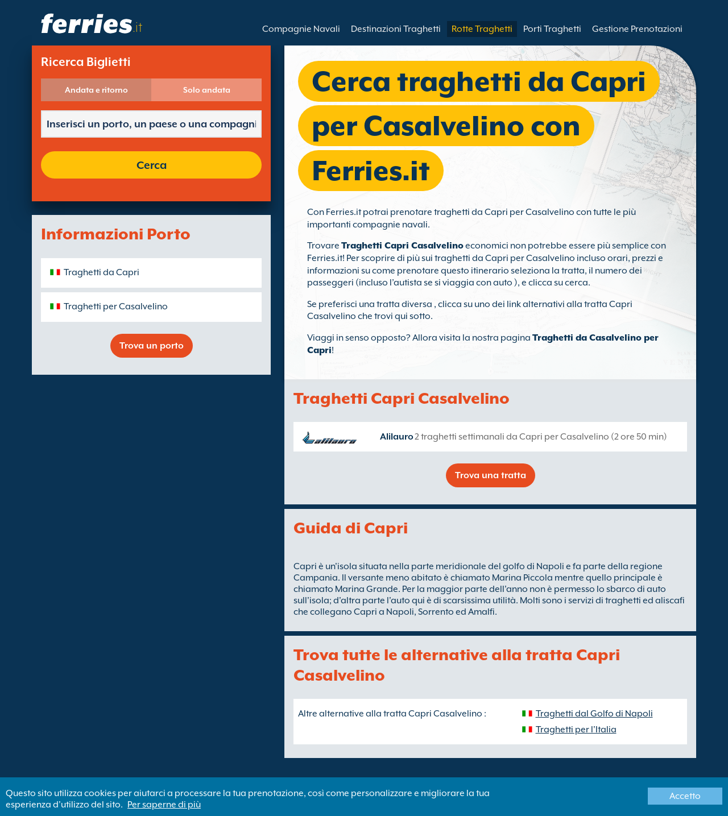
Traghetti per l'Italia (576, 729)
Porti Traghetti (552, 29)
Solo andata (206, 89)
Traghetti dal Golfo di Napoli (594, 714)
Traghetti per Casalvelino (116, 306)
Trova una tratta (490, 475)
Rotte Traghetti (482, 29)
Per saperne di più (164, 805)
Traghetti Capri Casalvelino (402, 246)
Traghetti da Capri (101, 272)
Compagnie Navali (301, 29)
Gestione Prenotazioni (637, 29)
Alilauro (396, 437)
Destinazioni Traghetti (396, 29)
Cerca (151, 165)
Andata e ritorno (96, 89)
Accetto (685, 796)
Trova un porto (151, 346)
